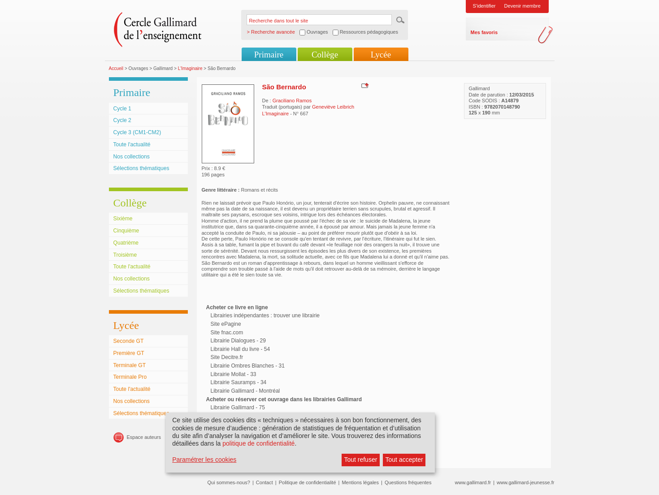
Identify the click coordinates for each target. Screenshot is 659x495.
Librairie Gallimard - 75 (238, 407)
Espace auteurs (144, 437)
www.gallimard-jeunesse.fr (525, 482)
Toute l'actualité (132, 144)
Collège (325, 54)
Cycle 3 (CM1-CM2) (137, 132)
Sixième (123, 218)
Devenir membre (522, 6)
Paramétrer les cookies (204, 459)
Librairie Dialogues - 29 (238, 340)
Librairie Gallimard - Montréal (245, 391)
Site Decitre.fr (227, 357)
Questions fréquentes (408, 482)
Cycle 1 (122, 108)
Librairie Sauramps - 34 (239, 382)
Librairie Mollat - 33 (233, 374)
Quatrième (126, 243)
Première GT (128, 353)
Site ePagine (226, 324)
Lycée (381, 54)
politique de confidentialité (258, 443)
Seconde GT (128, 341)
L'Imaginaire (190, 68)
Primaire (268, 54)
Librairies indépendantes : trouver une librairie (265, 315)
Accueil (116, 68)
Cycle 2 (122, 120)
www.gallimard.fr (473, 482)
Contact (264, 482)
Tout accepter (404, 459)
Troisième (125, 255)
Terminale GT (129, 365)
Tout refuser (360, 459)
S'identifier (484, 6)
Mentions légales (360, 482)
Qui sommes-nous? (229, 482)
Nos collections (131, 156)
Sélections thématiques (141, 168)
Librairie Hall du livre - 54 (240, 349)
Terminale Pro (130, 377)
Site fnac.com (227, 332)
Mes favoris (484, 32)
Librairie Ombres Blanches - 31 (248, 366)
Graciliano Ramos (292, 100)
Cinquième (126, 231)
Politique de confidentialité (307, 482)
